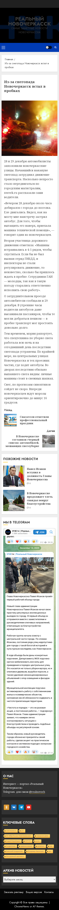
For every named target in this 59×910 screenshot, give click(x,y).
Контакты (49, 892)
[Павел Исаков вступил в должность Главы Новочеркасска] (14, 476)
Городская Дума (42, 836)
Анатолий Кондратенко (14, 851)
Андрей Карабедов (13, 841)
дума (37, 841)
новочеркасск (11, 831)
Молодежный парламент (15, 856)
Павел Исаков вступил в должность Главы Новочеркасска (39, 474)
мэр (51, 846)
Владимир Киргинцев (36, 851)
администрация (26, 846)
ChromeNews (21, 906)
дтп (22, 831)
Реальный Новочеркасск (29, 21)
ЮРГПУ (28, 841)
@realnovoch (37, 792)
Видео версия (34, 892)
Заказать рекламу (13, 892)
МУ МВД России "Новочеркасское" (18, 836)
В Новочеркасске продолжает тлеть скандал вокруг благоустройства (40, 498)
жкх (50, 851)
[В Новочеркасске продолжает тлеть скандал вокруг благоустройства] (14, 500)
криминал (40, 846)
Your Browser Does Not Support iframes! (29, 644)
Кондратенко (10, 846)
